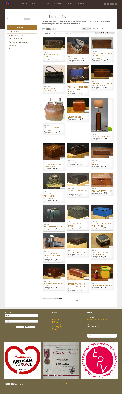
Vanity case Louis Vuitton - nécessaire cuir (102, 85)
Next (113, 33)
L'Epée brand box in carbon (75, 225)
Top (66, 384)
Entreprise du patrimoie (95, 374)
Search (27, 19)
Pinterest (56, 324)
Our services (13, 49)
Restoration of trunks (16, 35)
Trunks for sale (14, 32)
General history (14, 45)
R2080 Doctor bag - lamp (54, 227)
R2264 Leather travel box (102, 191)
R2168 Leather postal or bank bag (53, 129)
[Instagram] (116, 4)
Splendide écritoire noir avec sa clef (77, 192)
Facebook (56, 317)
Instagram (57, 327)
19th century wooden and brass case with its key (77, 286)
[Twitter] (108, 4)
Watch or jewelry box (76, 252)
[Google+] (111, 4)
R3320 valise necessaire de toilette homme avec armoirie (78, 89)
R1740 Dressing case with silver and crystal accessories (102, 56)
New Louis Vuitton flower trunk (51, 56)
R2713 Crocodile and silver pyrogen (100, 254)
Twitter (55, 320)
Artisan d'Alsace (14, 374)
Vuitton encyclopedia (16, 38)
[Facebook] (105, 4)
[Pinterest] (113, 4)
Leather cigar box (75, 117)
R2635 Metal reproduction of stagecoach (50, 196)
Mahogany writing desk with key (53, 285)
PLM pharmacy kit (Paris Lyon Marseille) (53, 165)
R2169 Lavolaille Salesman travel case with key (52, 256)
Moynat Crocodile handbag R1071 (51, 90)
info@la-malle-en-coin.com (97, 320)
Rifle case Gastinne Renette (99, 164)
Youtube (56, 329)
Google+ (56, 322)
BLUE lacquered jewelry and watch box (101, 225)
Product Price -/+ (48, 33)
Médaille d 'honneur (54, 374)
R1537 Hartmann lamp (101, 137)
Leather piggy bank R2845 (102, 285)
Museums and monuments (18, 42)
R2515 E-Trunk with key (77, 59)
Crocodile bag (74, 162)
